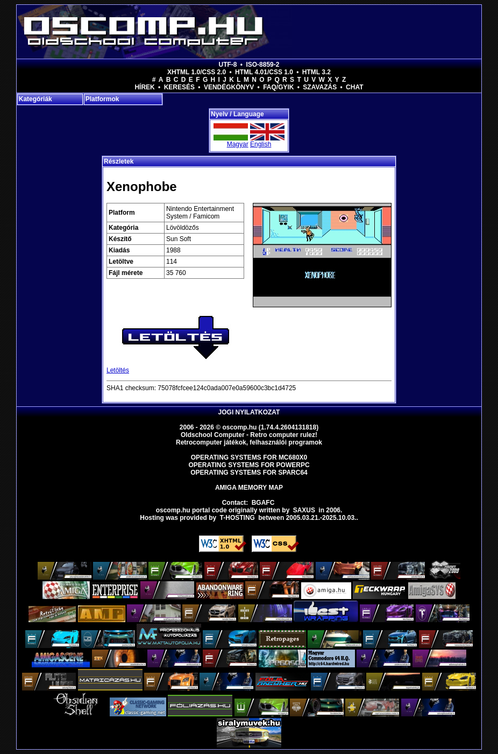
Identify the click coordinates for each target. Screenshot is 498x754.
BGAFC (263, 502)
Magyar (237, 144)
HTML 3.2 (316, 72)
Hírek (144, 87)
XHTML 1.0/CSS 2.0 (196, 72)
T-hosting (237, 518)
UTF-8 (228, 64)
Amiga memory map (249, 487)
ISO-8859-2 (262, 64)
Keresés (179, 87)
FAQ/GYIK (278, 87)
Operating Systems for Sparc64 (249, 472)
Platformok (102, 99)
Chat (354, 87)
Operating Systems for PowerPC (248, 465)
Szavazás (320, 87)
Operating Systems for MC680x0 (249, 457)
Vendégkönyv (229, 87)
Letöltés (117, 370)
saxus (304, 510)
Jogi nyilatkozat (249, 412)
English (260, 144)
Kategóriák (35, 99)
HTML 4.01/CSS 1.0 (264, 72)
